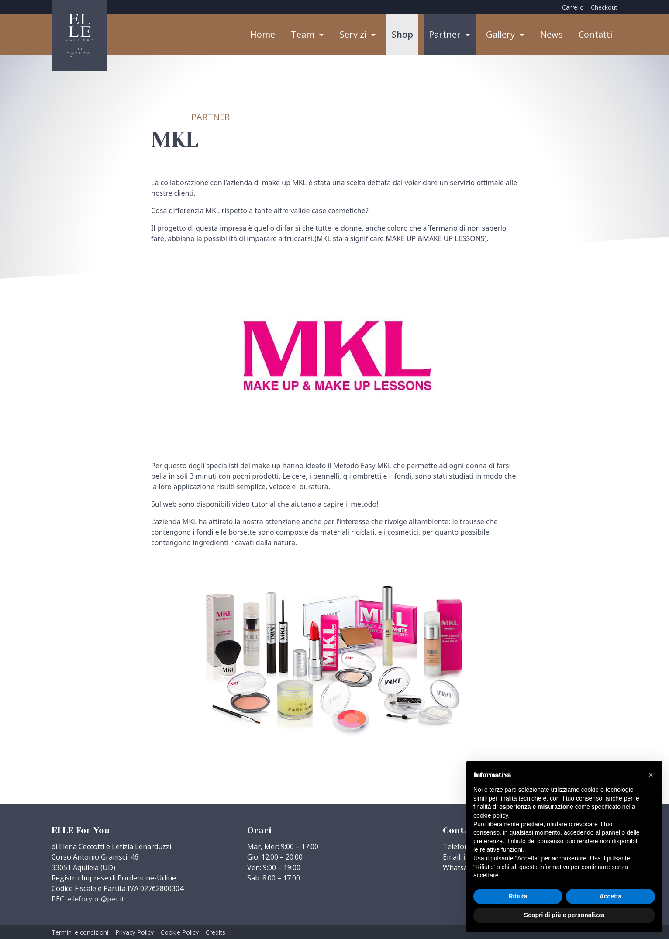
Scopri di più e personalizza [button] (564, 914)
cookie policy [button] (490, 815)
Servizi (354, 34)
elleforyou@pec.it (95, 899)
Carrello (573, 7)
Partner (446, 34)
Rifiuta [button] (518, 896)
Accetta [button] (611, 896)
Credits (215, 932)
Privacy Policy (134, 932)
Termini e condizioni (80, 932)
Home (262, 34)
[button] (651, 775)
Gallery (501, 34)
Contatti (595, 34)
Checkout (604, 7)
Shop (402, 34)
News (551, 34)
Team (304, 34)
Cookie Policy (180, 932)
